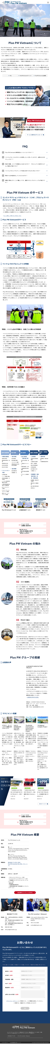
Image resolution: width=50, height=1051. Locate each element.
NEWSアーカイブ (42, 809)
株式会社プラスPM (11, 1043)
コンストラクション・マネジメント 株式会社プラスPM (25, 1034)
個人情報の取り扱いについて (16, 1049)
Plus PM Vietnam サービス (9, 510)
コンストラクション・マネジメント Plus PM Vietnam (14, 2)
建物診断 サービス (40, 510)
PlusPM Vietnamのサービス (25, 81)
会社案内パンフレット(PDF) (25, 898)
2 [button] (44, 39)
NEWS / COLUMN (6, 790)
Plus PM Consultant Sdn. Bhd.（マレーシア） (18, 870)
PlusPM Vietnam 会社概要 (39, 81)
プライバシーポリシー (12, 1007)
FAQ (10, 81)
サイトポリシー (5, 1049)
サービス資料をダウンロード (34, 140)
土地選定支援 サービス (25, 510)
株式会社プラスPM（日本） (14, 868)
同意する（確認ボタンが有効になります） (26, 1009)
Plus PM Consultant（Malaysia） (24, 1043)
